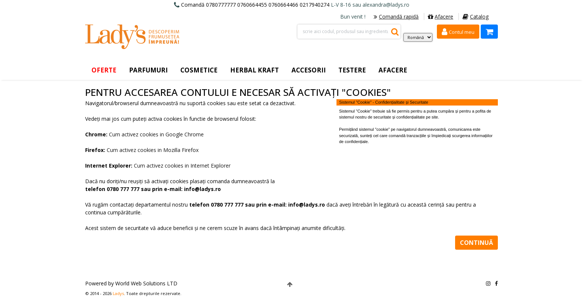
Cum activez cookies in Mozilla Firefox (153, 149)
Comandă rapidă (396, 16)
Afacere (440, 16)
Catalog (476, 16)
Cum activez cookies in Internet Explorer (182, 165)
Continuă (476, 243)
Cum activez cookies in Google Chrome (156, 134)
